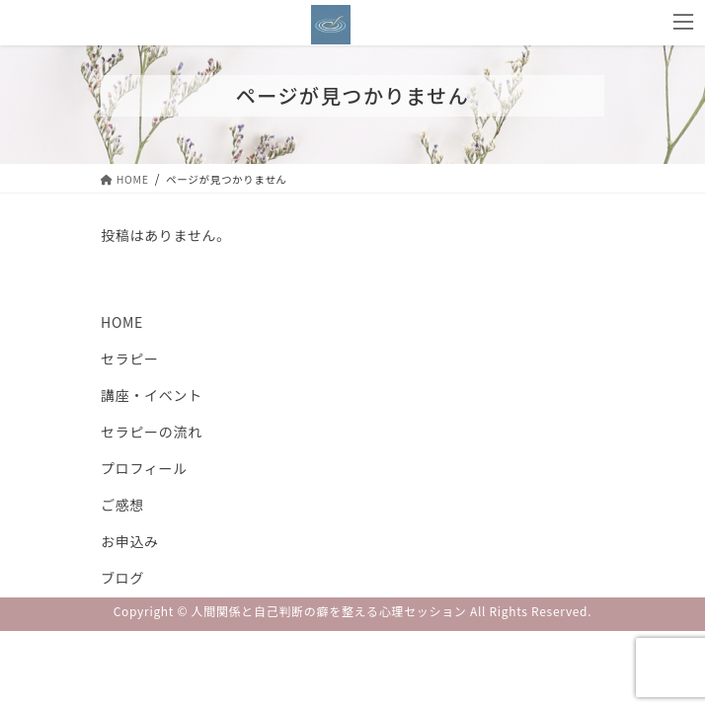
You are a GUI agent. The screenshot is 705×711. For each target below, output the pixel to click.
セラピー (130, 358)
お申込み (130, 541)
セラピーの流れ (151, 431)
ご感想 (122, 504)
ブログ (122, 578)
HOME (122, 322)
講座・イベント (151, 395)
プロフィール (144, 468)
